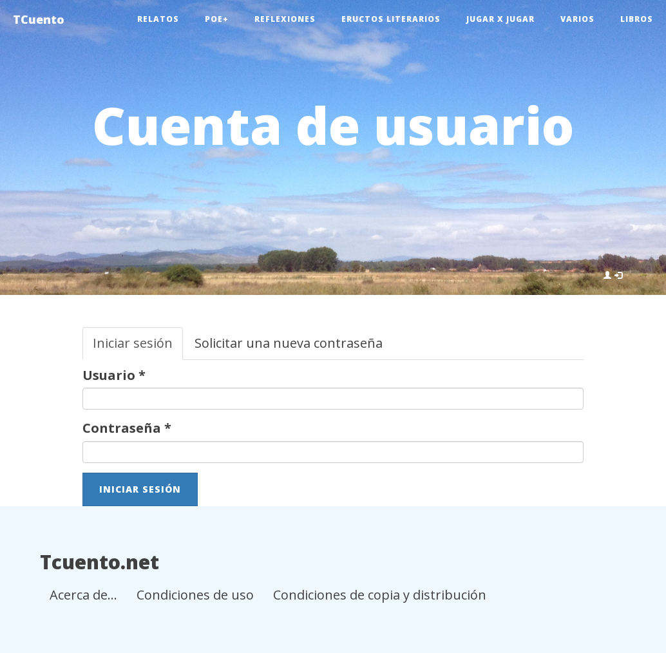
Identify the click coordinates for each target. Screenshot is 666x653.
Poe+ (217, 19)
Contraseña (126, 428)
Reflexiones (285, 19)
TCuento (38, 19)
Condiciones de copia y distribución (379, 594)
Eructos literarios (391, 19)
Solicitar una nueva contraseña (289, 343)
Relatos (158, 19)
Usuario (114, 375)
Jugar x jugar (500, 19)
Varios (577, 19)
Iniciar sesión (138, 347)
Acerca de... (83, 594)
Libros (636, 19)
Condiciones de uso (195, 594)
